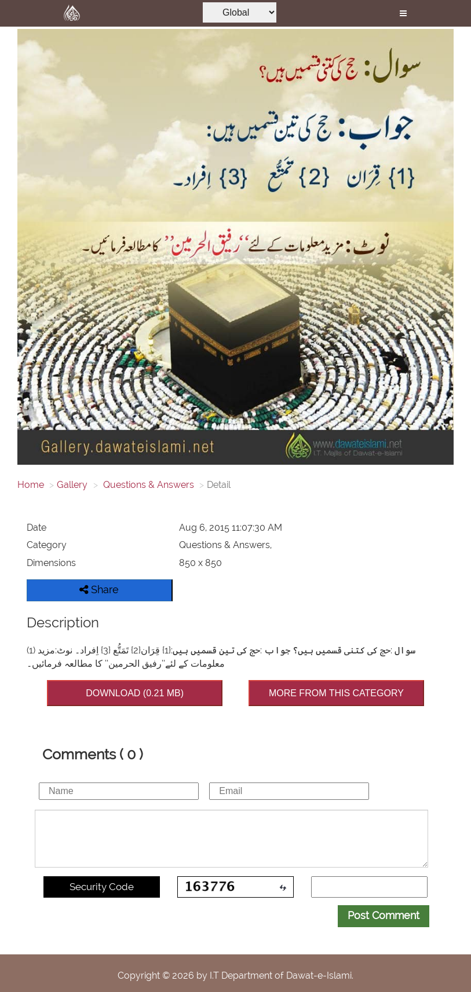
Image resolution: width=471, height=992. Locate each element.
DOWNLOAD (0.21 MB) (135, 693)
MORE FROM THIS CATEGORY (336, 693)
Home (30, 484)
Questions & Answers (147, 484)
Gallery (72, 484)
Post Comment (383, 915)
